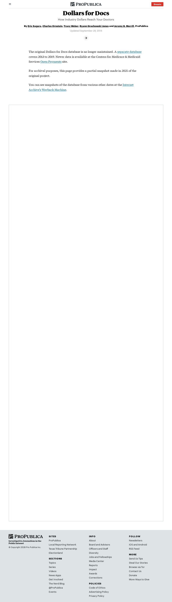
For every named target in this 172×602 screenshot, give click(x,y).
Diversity (93, 552)
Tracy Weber (71, 25)
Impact (93, 569)
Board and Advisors (99, 544)
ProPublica (55, 540)
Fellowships (105, 556)
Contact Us (135, 571)
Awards (93, 573)
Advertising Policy (99, 591)
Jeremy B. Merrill (124, 25)
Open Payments (51, 61)
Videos (52, 571)
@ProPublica (56, 587)
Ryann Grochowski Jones (94, 25)
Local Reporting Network (62, 544)
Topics (52, 562)
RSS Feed (134, 548)
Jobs (91, 556)
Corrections (95, 577)
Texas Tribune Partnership (63, 548)
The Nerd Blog (56, 583)
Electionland (56, 552)
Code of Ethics (97, 587)
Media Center (96, 561)
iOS (131, 544)
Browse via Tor (137, 566)
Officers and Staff (98, 548)
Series (52, 566)
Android (142, 544)
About (92, 540)
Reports (93, 565)
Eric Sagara (34, 25)
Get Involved (56, 579)
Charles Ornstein (52, 25)
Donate (133, 575)
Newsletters (135, 540)
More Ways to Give (139, 579)
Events (52, 591)
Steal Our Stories (138, 562)
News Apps (55, 575)
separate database (129, 51)
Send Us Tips (136, 558)
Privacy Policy (96, 595)
